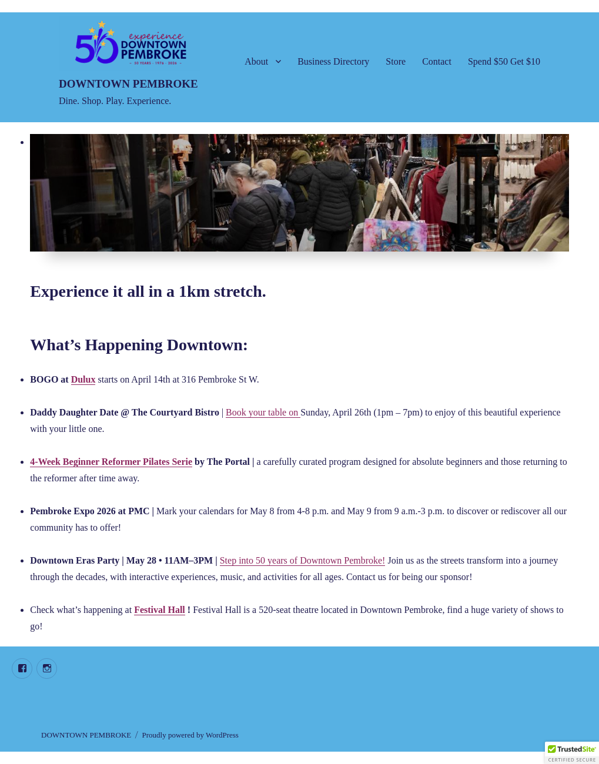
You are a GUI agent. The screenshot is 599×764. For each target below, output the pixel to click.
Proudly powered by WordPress (190, 735)
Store (396, 61)
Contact (436, 61)
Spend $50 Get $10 (504, 61)
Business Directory (333, 61)
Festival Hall (159, 610)
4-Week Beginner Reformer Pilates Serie (111, 462)
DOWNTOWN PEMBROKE (128, 84)
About (256, 61)
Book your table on (263, 412)
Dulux (83, 379)
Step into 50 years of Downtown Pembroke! (303, 560)
